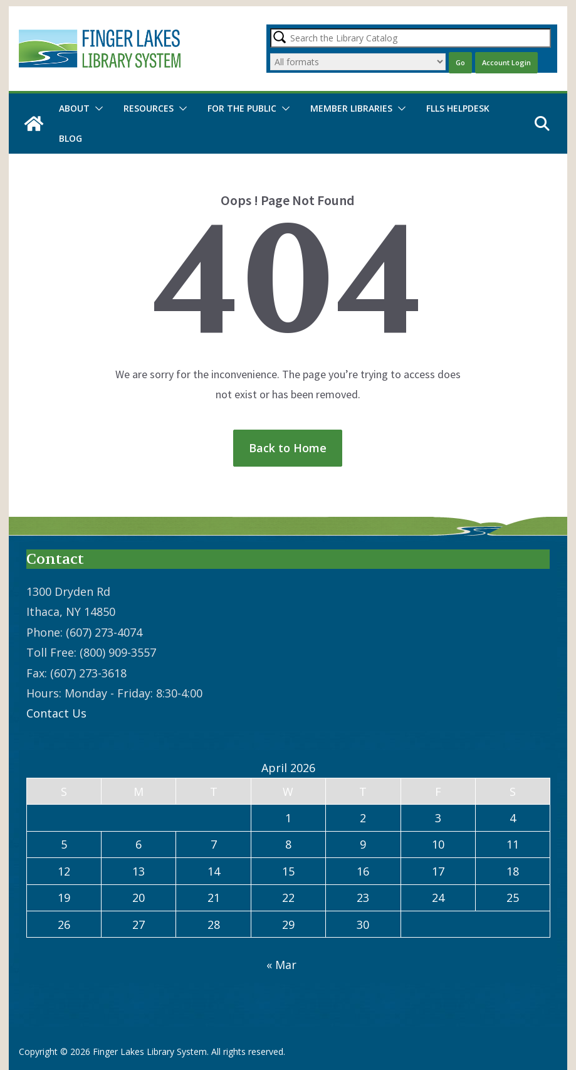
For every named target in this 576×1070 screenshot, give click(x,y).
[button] (96, 108)
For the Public (241, 108)
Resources (148, 108)
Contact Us (56, 713)
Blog (70, 138)
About (74, 108)
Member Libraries (351, 108)
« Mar (281, 964)
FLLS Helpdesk (458, 108)
